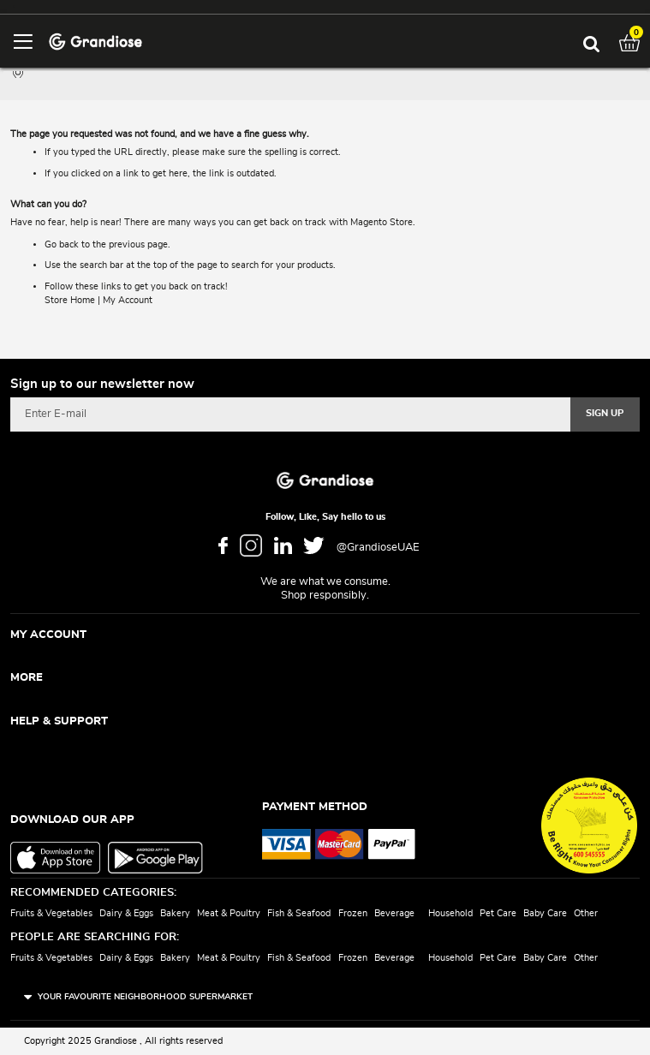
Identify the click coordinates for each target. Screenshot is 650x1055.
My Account (127, 300)
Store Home (70, 300)
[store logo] (95, 40)
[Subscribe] (605, 414)
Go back (62, 244)
